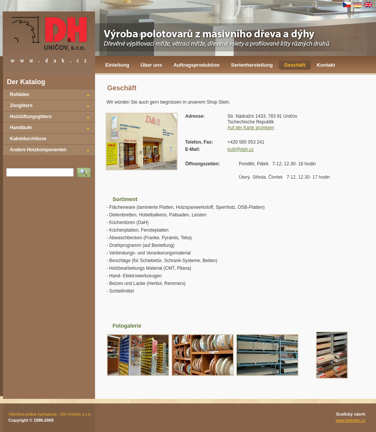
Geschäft (294, 65)
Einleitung (117, 65)
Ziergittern (21, 105)
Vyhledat (85, 170)
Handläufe (21, 127)
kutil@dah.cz (240, 149)
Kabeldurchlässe (28, 138)
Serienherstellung (252, 65)
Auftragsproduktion (196, 65)
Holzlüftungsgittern (31, 116)
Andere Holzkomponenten (38, 149)
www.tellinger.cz (350, 420)
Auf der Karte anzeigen (250, 127)
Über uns (151, 65)
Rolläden (19, 94)
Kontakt (326, 65)
